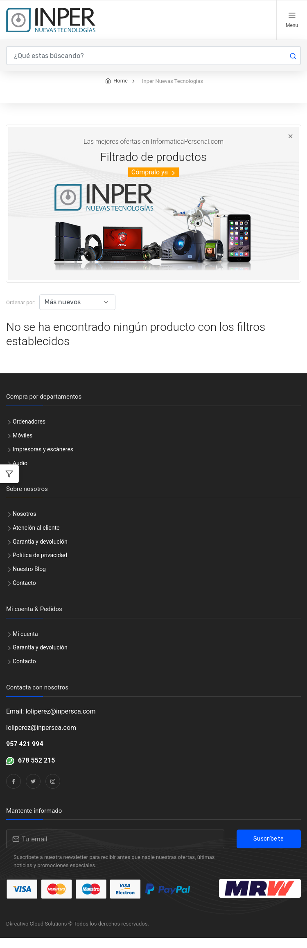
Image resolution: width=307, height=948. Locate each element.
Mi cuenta (25, 644)
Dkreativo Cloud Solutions (36, 934)
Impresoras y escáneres (43, 459)
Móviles (22, 445)
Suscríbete (268, 848)
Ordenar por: (21, 313)
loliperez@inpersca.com (41, 738)
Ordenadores (29, 431)
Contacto (24, 593)
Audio (20, 473)
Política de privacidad (40, 565)
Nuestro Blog (29, 579)
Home (120, 91)
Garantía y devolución (40, 552)
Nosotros (24, 524)
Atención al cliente (36, 538)
